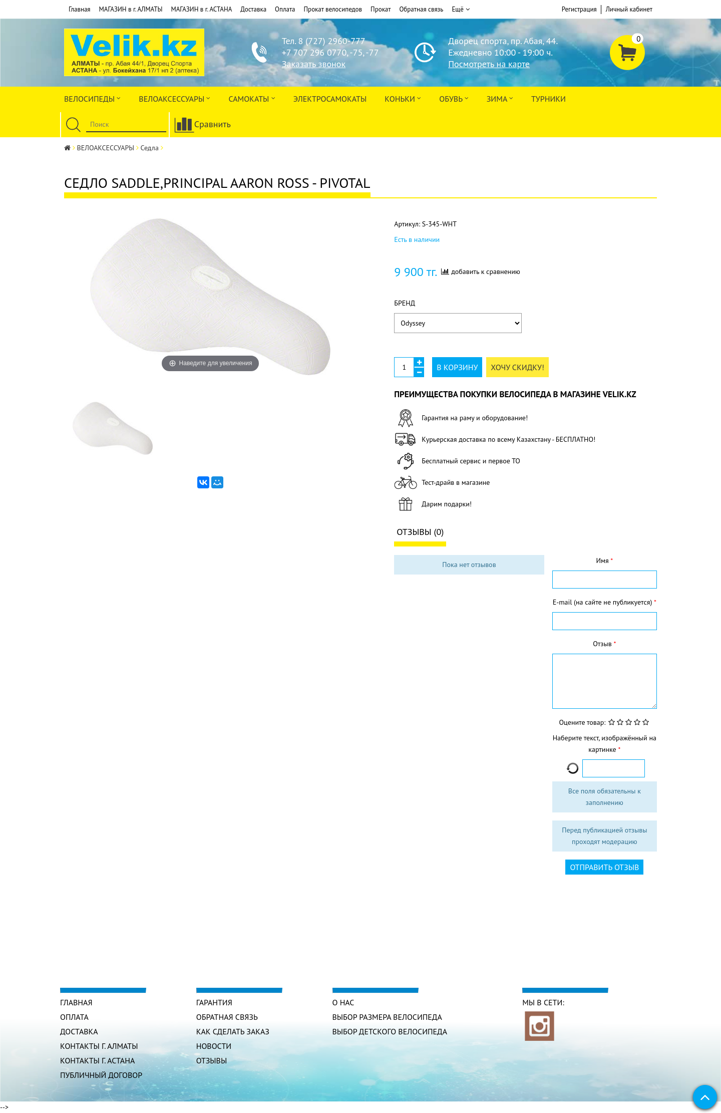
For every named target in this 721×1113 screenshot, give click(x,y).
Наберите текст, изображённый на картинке (604, 743)
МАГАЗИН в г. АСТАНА (201, 9)
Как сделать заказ (233, 1031)
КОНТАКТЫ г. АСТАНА (97, 1060)
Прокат (381, 9)
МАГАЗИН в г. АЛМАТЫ (131, 9)
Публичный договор (101, 1075)
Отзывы (211, 1060)
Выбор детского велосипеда (390, 1031)
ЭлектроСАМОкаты (330, 99)
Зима (500, 98)
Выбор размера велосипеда (387, 1017)
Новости (214, 1046)
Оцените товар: (582, 722)
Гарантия (214, 1002)
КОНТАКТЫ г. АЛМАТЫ (99, 1046)
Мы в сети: (543, 1002)
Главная (80, 9)
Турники (548, 99)
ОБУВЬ (453, 98)
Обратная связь (421, 9)
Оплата (285, 9)
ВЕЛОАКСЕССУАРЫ (174, 98)
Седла (150, 147)
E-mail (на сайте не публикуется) (603, 602)
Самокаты (251, 98)
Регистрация (579, 9)
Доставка (253, 9)
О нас (343, 1002)
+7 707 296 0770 (314, 52)
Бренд (404, 303)
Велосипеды (92, 98)
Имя (603, 560)
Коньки (403, 98)
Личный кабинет (629, 9)
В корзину (457, 367)
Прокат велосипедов (333, 9)
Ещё (460, 9)
